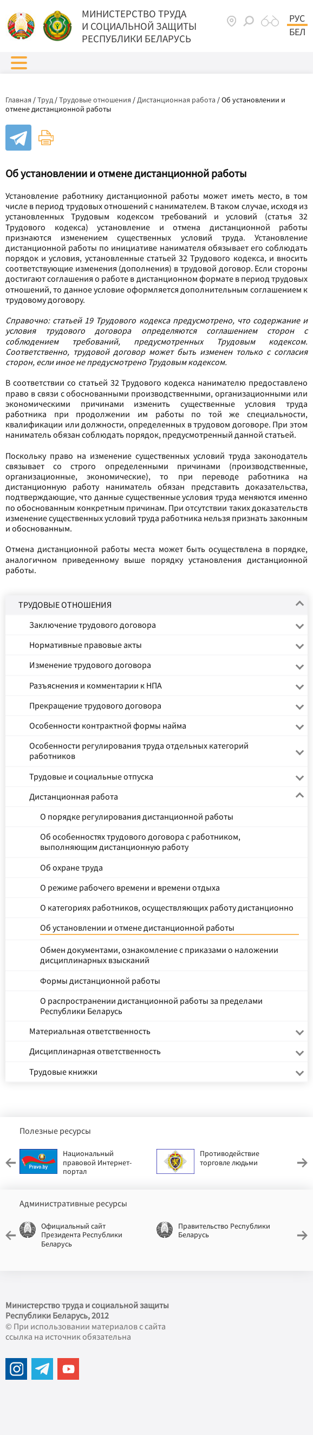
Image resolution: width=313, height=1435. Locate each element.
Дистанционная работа (176, 100)
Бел (297, 32)
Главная (18, 100)
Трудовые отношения (95, 100)
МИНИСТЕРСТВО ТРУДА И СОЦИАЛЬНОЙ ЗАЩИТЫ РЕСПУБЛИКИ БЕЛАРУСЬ (139, 26)
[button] (18, 63)
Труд (45, 100)
